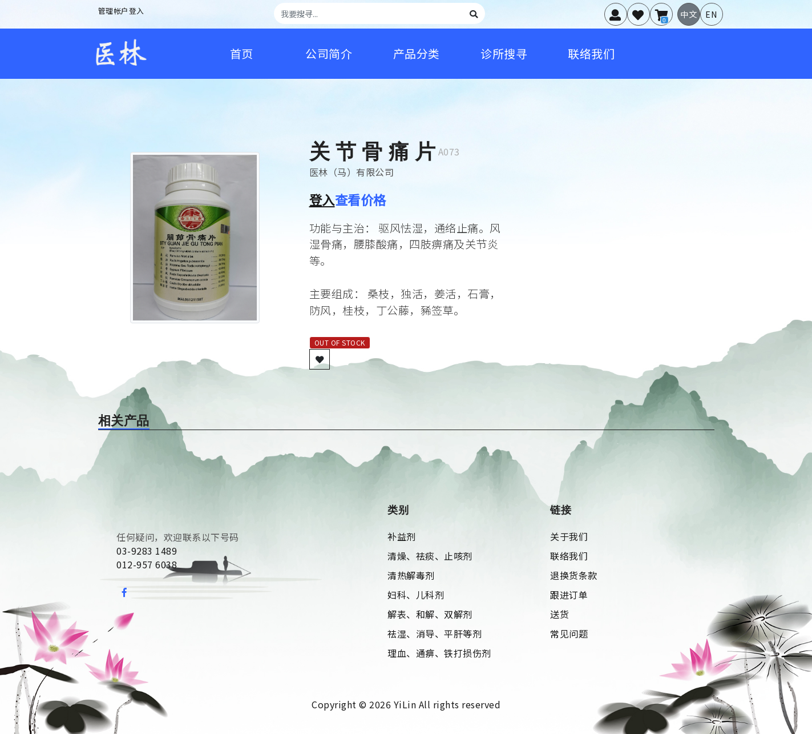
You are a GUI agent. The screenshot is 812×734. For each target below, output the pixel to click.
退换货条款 (573, 575)
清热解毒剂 (411, 575)
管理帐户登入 (121, 10)
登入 (322, 199)
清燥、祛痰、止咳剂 (429, 556)
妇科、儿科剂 (415, 594)
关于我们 (569, 536)
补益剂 (401, 536)
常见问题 (569, 633)
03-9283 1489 (146, 550)
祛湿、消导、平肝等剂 (434, 633)
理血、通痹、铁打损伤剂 (439, 653)
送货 (559, 614)
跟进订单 (569, 594)
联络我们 (569, 556)
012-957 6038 (146, 564)
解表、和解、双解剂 (429, 614)
